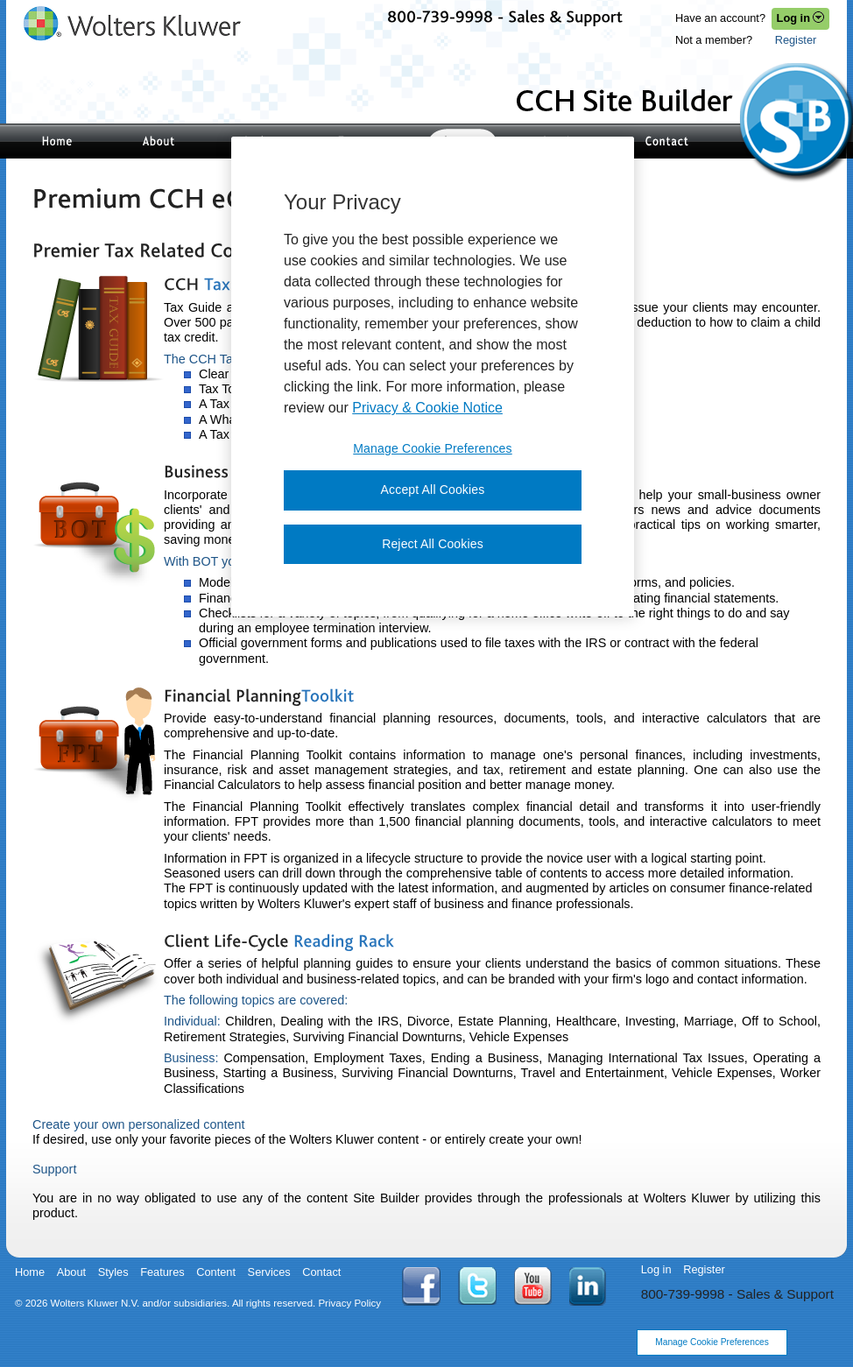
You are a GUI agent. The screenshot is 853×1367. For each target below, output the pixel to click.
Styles (113, 1272)
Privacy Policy (349, 1303)
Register (796, 39)
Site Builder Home (57, 141)
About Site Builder (158, 141)
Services (269, 1272)
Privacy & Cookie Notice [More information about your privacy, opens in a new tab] (427, 407)
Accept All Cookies (433, 490)
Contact (666, 141)
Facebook (421, 1287)
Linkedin (588, 1286)
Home (30, 1272)
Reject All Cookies (432, 544)
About (71, 1272)
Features (162, 1272)
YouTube (533, 1286)
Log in (656, 1269)
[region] (432, 377)
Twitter (477, 1286)
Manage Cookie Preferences (712, 1342)
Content (216, 1272)
